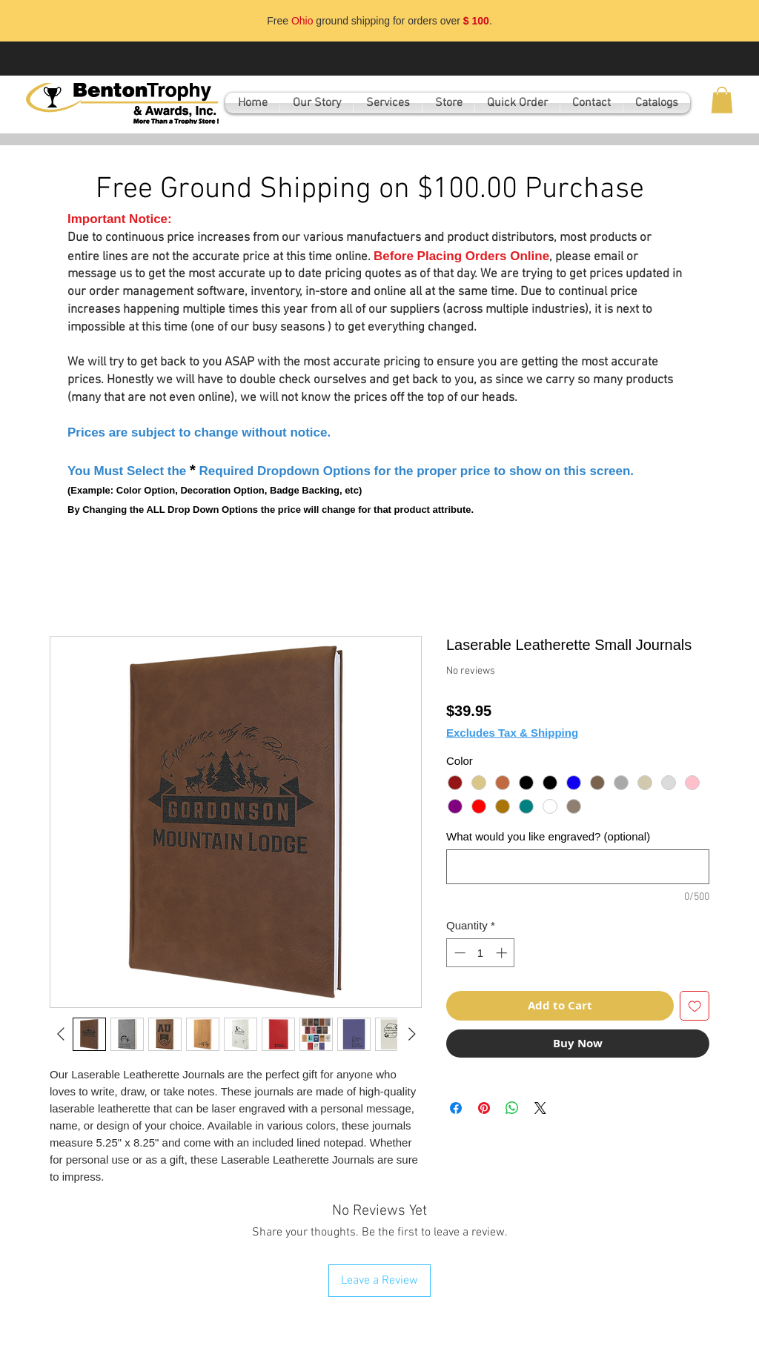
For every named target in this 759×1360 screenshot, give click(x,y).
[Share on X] (540, 1108)
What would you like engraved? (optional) (548, 836)
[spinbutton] (480, 952)
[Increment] (503, 952)
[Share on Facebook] (456, 1108)
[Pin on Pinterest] (484, 1108)
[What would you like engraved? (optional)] (578, 867)
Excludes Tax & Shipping (512, 732)
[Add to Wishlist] (695, 1006)
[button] (722, 100)
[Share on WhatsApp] (512, 1108)
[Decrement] (458, 952)
